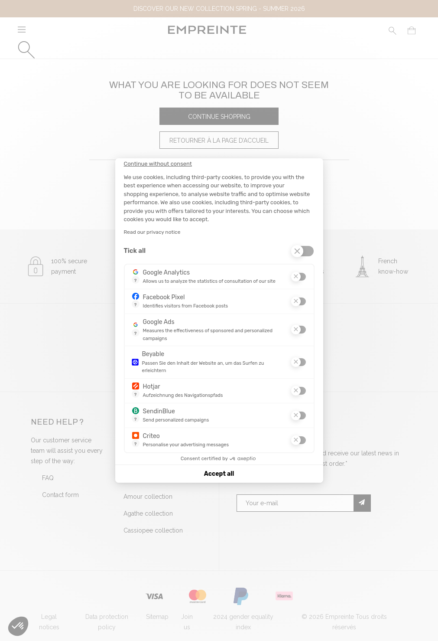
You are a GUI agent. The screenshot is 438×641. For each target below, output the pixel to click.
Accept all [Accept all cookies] (219, 473)
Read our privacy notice (152, 232)
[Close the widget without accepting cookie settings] (158, 164)
